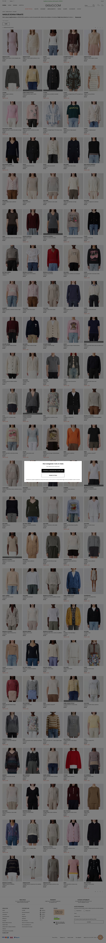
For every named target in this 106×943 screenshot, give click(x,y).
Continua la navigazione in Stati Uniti (53, 470)
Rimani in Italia (53, 475)
